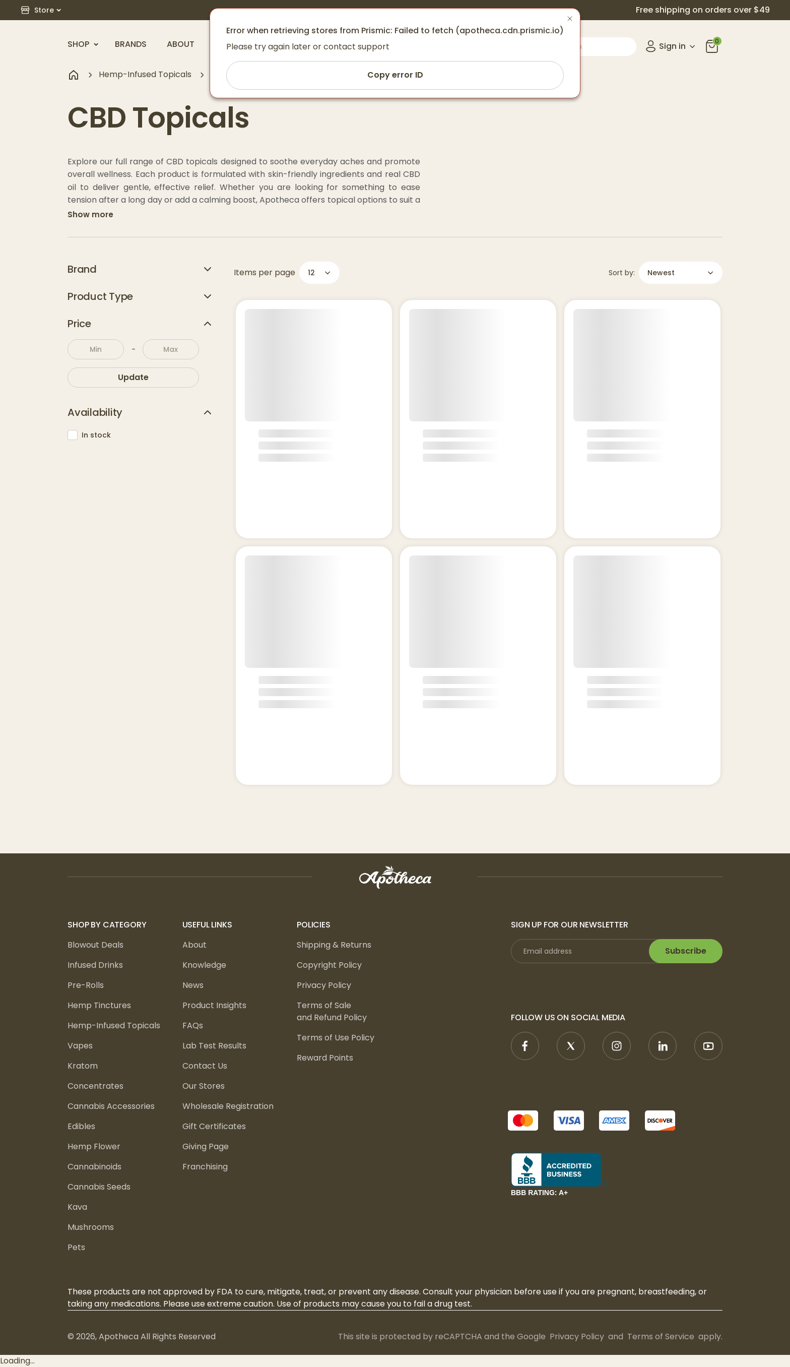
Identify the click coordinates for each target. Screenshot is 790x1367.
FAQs (192, 1025)
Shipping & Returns (334, 945)
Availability (141, 412)
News (193, 985)
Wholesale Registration (228, 1106)
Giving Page (205, 1146)
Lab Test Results (214, 1045)
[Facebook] (525, 1046)
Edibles (81, 1126)
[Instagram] (617, 1046)
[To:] (171, 349)
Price (141, 324)
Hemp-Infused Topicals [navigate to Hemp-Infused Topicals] (145, 74)
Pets (76, 1247)
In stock (89, 435)
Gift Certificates (214, 1126)
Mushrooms (91, 1227)
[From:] (96, 349)
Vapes (80, 1045)
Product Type (141, 296)
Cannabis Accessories (111, 1106)
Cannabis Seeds (99, 1187)
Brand (141, 269)
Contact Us (204, 1066)
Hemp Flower (94, 1146)
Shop (83, 44)
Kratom (83, 1066)
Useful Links (207, 924)
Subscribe (685, 951)
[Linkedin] (662, 1046)
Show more (90, 214)
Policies (314, 924)
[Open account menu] (671, 46)
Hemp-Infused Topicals (114, 1025)
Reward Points (325, 1058)
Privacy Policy (324, 985)
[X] (571, 1046)
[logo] (395, 877)
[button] (40, 10)
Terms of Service (660, 1336)
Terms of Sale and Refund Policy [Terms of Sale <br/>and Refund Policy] (332, 1011)
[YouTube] (708, 1046)
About (180, 44)
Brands (131, 44)
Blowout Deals (95, 945)
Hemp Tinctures (99, 1005)
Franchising (205, 1166)
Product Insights (214, 1005)
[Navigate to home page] (74, 75)
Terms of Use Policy (335, 1037)
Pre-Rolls (86, 985)
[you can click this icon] (712, 46)
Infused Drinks (95, 965)
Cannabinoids (94, 1166)
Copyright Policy (329, 965)
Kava (77, 1207)
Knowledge (204, 965)
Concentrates (95, 1086)
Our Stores (203, 1086)
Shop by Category (107, 924)
